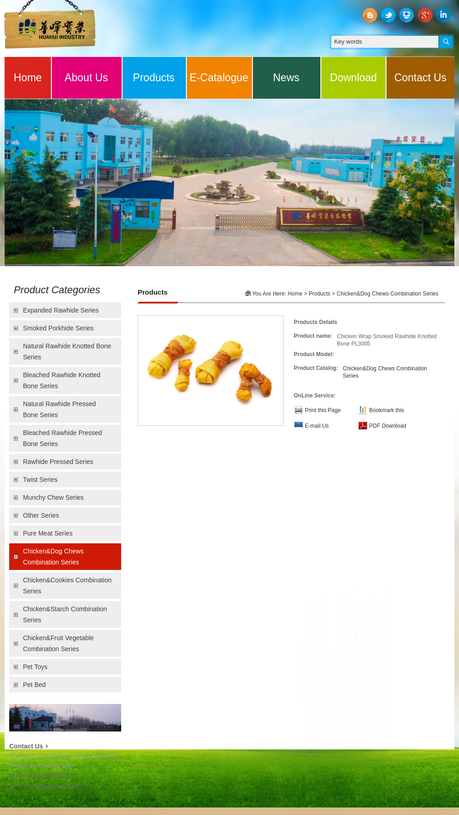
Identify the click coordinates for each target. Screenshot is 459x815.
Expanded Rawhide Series (61, 310)
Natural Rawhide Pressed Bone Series (59, 409)
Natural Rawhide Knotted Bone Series (67, 351)
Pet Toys (35, 666)
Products (154, 78)
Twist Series (40, 479)
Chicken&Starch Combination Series (65, 614)
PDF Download (387, 426)
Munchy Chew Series (53, 497)
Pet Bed (34, 684)
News (286, 78)
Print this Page (323, 410)
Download (353, 78)
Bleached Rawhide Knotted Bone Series (62, 380)
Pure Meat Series (48, 533)
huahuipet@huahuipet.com (59, 786)
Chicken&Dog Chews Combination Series (53, 556)
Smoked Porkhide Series (58, 328)
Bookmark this (386, 410)
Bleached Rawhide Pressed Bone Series (62, 438)
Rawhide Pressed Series (58, 461)
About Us (86, 78)
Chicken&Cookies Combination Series (67, 585)
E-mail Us (317, 426)
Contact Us (420, 78)
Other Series (41, 515)
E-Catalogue (219, 78)
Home (28, 78)
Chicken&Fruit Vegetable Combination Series (58, 643)
